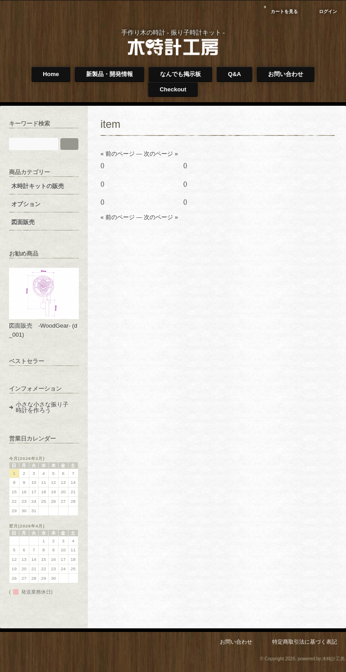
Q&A (234, 74)
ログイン (328, 11)
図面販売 (23, 222)
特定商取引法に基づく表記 (304, 642)
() (102, 165)
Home (51, 74)
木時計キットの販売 (37, 186)
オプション (26, 204)
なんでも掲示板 (180, 74)
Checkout (172, 89)
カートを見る (281, 8)
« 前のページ (117, 153)
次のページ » (161, 153)
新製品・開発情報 (109, 74)
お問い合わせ (285, 74)
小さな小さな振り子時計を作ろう (42, 407)
